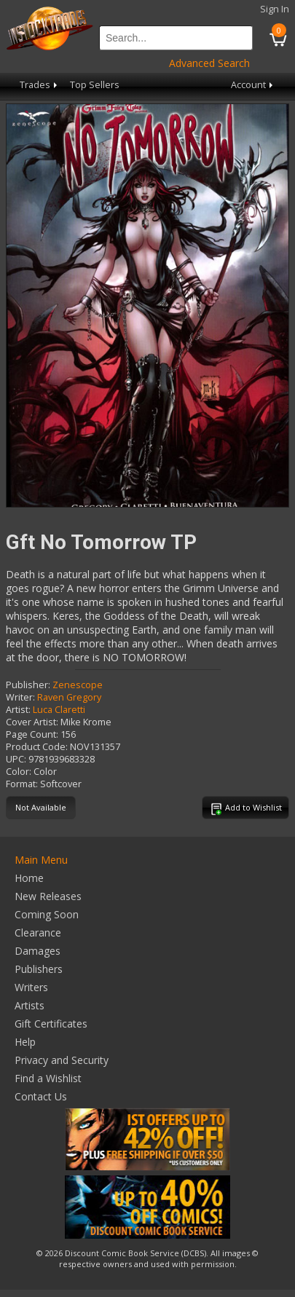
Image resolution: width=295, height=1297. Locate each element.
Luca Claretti (59, 709)
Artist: (18, 709)
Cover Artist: (32, 722)
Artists (29, 1005)
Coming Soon (47, 914)
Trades (40, 85)
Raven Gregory (69, 697)
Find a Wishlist (48, 1078)
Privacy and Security (62, 1060)
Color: (18, 771)
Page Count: (32, 734)
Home (29, 878)
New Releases (48, 896)
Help (25, 1042)
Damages (37, 951)
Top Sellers (94, 85)
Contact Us (41, 1096)
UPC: (16, 759)
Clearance (38, 932)
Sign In (274, 9)
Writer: (20, 697)
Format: (22, 784)
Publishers (39, 969)
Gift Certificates (51, 1023)
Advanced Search (209, 63)
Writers (31, 987)
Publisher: (28, 685)
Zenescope (77, 685)
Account (253, 85)
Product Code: (37, 747)
